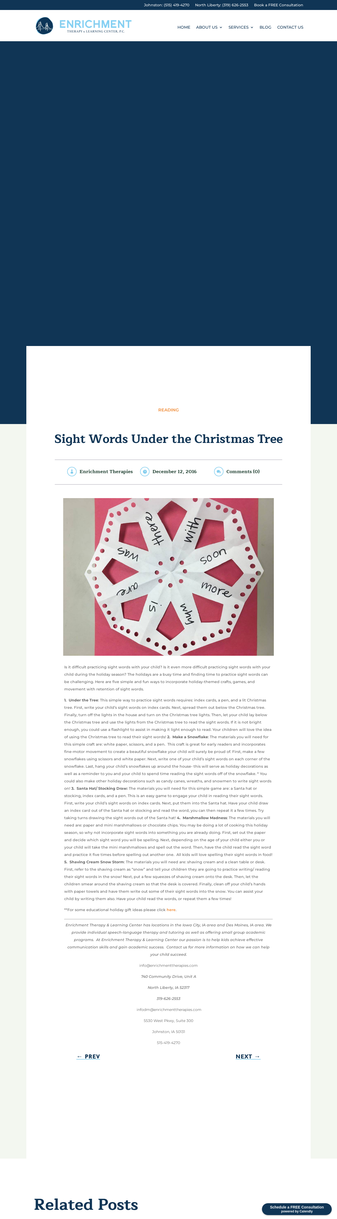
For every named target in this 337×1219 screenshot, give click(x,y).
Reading (168, 409)
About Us (206, 27)
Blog (265, 27)
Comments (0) (243, 472)
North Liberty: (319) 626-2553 (221, 5)
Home (183, 27)
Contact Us (290, 27)
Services (239, 27)
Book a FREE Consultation (278, 5)
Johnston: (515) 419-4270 (166, 5)
